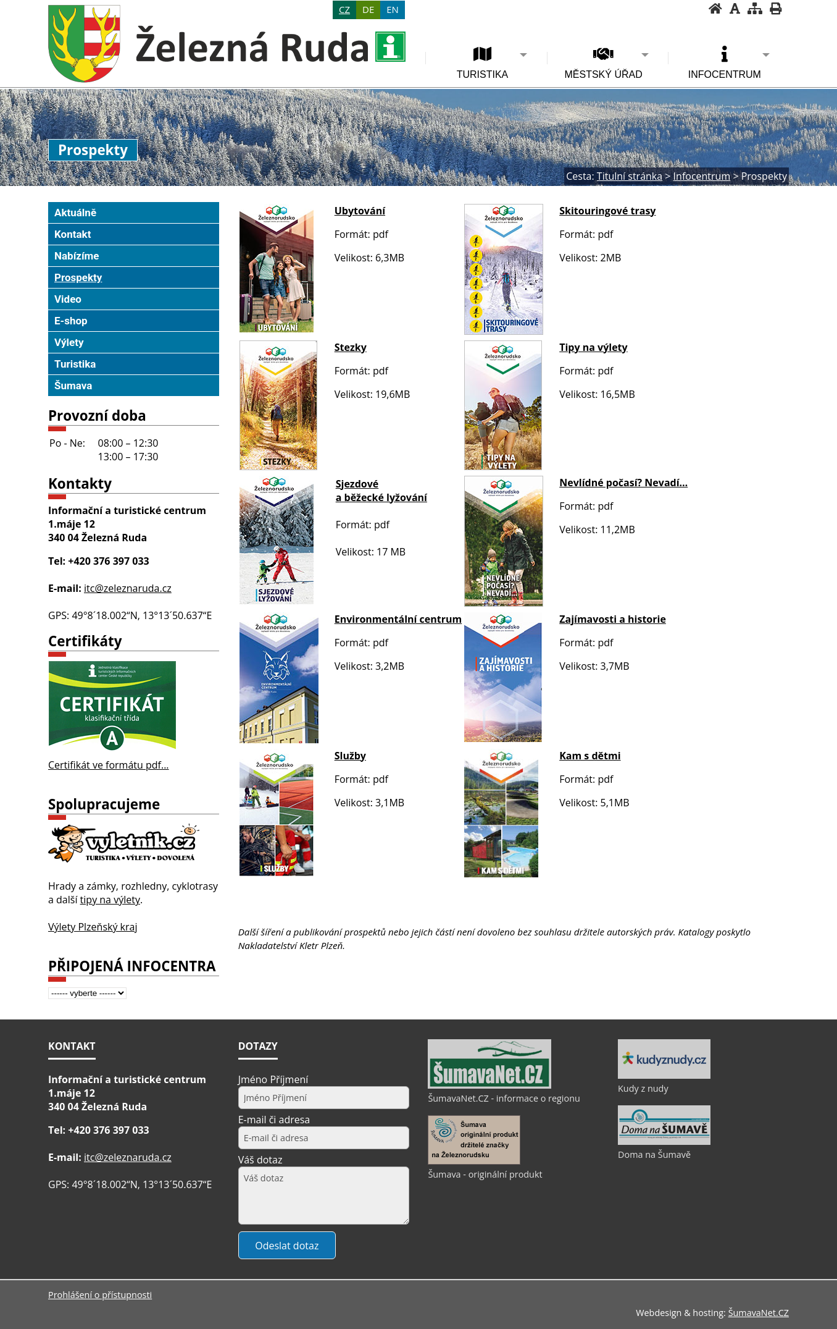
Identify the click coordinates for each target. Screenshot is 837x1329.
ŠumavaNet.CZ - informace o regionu (504, 1098)
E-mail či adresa (274, 1119)
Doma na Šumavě (654, 1154)
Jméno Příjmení (273, 1079)
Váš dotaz (260, 1160)
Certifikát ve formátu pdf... (108, 765)
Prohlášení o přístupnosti (100, 1295)
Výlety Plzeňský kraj (93, 927)
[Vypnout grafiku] (735, 8)
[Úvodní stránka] (715, 8)
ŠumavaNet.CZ (758, 1312)
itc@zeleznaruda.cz (128, 588)
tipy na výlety (110, 899)
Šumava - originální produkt (485, 1174)
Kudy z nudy (643, 1088)
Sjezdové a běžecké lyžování (381, 490)
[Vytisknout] (775, 8)
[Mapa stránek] (754, 8)
